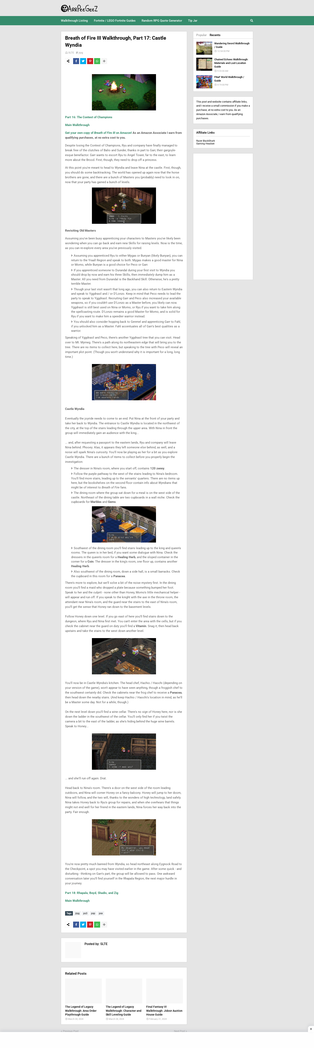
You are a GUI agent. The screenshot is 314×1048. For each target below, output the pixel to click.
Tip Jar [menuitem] (192, 20)
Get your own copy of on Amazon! (98, 133)
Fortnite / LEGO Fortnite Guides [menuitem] (115, 20)
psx (101, 913)
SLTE (71, 52)
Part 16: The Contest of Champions (88, 117)
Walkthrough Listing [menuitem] (74, 20)
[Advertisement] (223, 216)
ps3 (85, 913)
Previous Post (70, 1030)
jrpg (81, 52)
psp (93, 913)
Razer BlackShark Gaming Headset (205, 142)
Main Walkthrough (77, 125)
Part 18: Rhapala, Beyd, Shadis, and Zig (91, 893)
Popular (201, 35)
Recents (215, 35)
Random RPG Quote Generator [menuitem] (162, 20)
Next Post (179, 1030)
